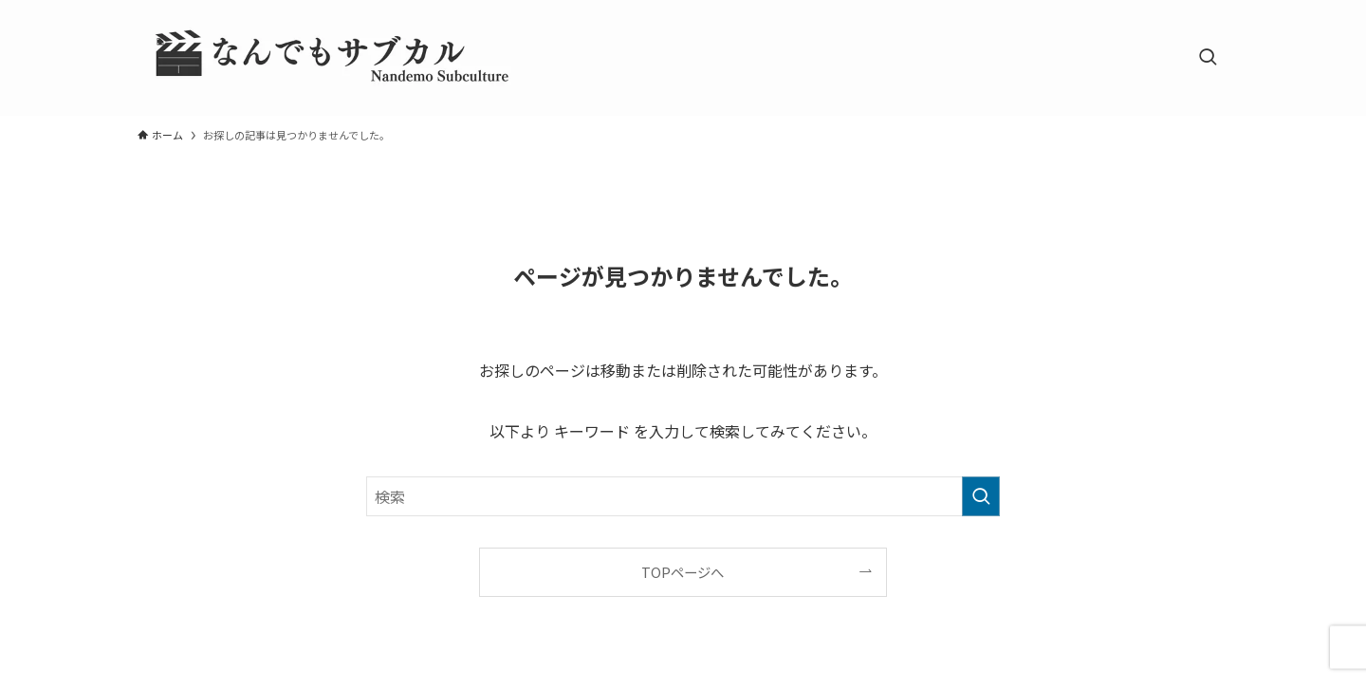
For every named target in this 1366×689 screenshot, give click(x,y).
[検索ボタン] (1207, 58)
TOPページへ (682, 572)
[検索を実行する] (981, 496)
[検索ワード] (683, 496)
